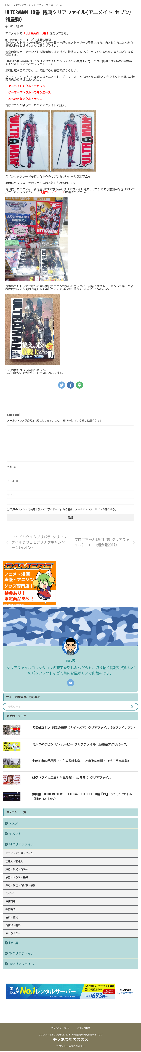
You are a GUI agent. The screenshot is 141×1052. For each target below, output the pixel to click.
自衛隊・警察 (14, 945)
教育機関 (12, 925)
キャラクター (14, 955)
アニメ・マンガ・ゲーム (22, 854)
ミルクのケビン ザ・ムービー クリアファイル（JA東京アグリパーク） (74, 744)
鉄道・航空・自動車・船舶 (23, 895)
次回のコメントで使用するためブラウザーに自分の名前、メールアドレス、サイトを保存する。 (63, 509)
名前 (11, 467)
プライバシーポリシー (61, 1030)
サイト (11, 495)
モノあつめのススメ (70, 1041)
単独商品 (12, 915)
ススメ (13, 823)
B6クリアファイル (21, 987)
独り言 (13, 966)
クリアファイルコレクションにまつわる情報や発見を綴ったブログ (71, 1036)
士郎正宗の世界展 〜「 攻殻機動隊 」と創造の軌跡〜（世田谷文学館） (75, 760)
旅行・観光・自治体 (19, 874)
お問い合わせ (83, 1030)
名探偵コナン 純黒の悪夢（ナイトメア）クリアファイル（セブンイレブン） (78, 727)
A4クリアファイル (21, 844)
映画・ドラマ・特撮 (19, 884)
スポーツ (12, 905)
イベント (15, 833)
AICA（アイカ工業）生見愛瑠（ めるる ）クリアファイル (64, 777)
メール (12, 481)
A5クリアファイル (21, 976)
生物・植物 (13, 935)
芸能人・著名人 (16, 864)
